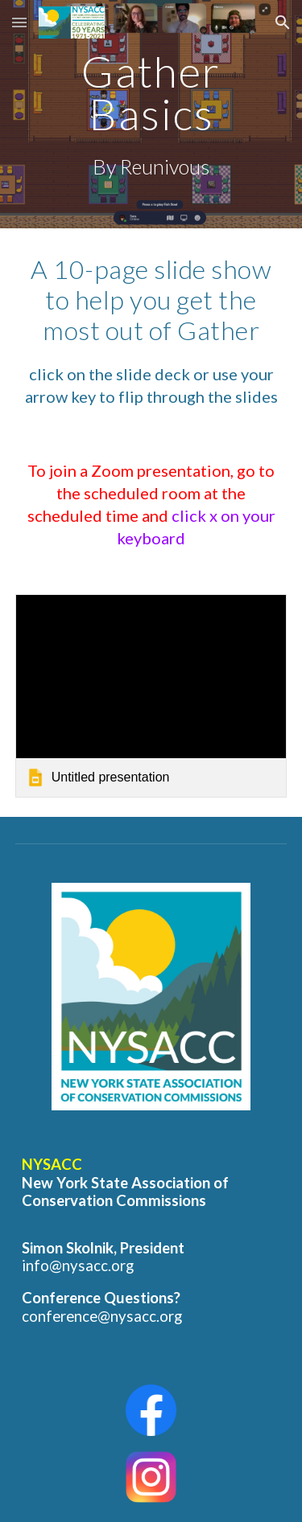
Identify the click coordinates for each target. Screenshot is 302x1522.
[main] (151, 114)
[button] (19, 22)
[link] (151, 696)
